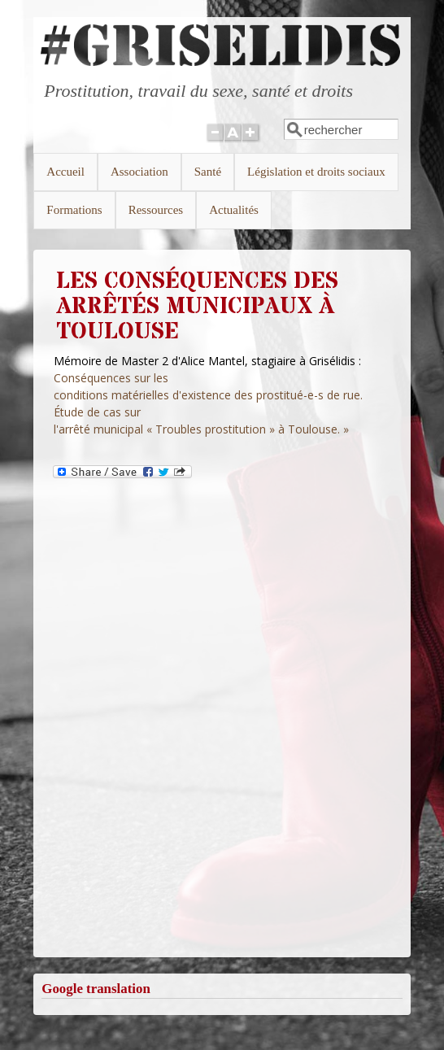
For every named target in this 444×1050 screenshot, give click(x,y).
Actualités (234, 209)
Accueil (65, 171)
